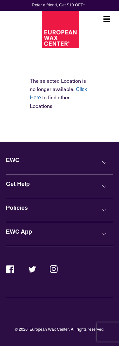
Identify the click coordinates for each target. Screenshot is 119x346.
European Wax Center (49, 329)
